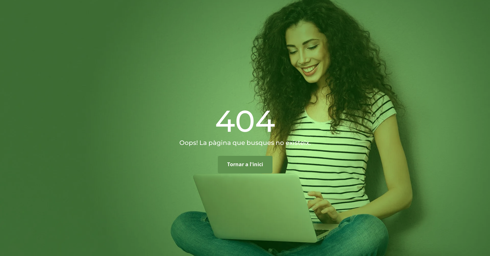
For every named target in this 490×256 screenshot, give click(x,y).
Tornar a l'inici (245, 164)
